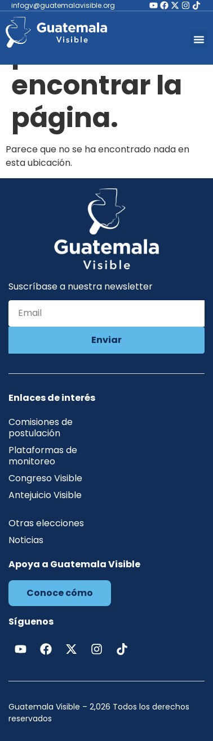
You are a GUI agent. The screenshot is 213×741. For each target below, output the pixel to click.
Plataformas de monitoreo (42, 456)
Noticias (25, 540)
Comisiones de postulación (40, 427)
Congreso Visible (45, 478)
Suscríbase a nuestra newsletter (80, 287)
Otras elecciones (46, 523)
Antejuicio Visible (45, 495)
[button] (198, 39)
